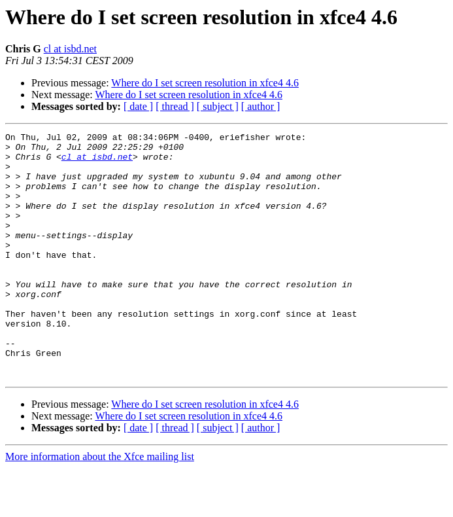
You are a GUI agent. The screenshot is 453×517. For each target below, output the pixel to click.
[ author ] (260, 106)
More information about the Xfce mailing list (99, 505)
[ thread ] (175, 106)
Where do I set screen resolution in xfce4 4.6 (205, 82)
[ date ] (138, 106)
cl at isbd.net (70, 48)
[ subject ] (218, 106)
